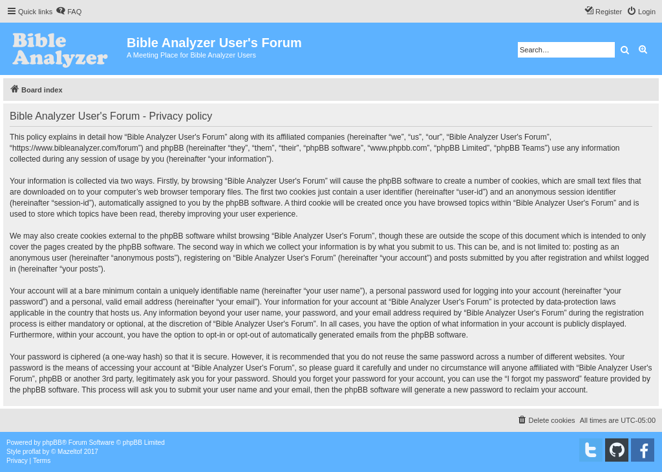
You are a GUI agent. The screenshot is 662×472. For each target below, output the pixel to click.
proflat (32, 451)
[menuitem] (68, 11)
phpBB (52, 442)
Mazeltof (70, 451)
